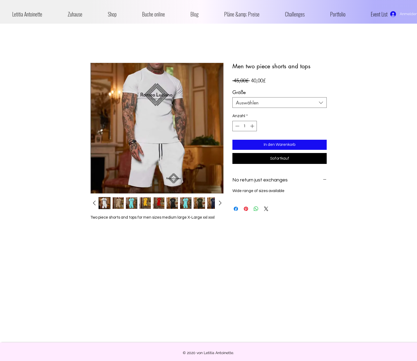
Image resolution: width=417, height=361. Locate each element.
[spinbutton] (244, 126)
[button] (121, 14)
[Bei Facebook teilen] (236, 209)
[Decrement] (236, 126)
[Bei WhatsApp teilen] (256, 209)
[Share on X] (266, 209)
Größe (239, 92)
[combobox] (279, 102)
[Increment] (252, 126)
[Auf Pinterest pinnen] (246, 209)
